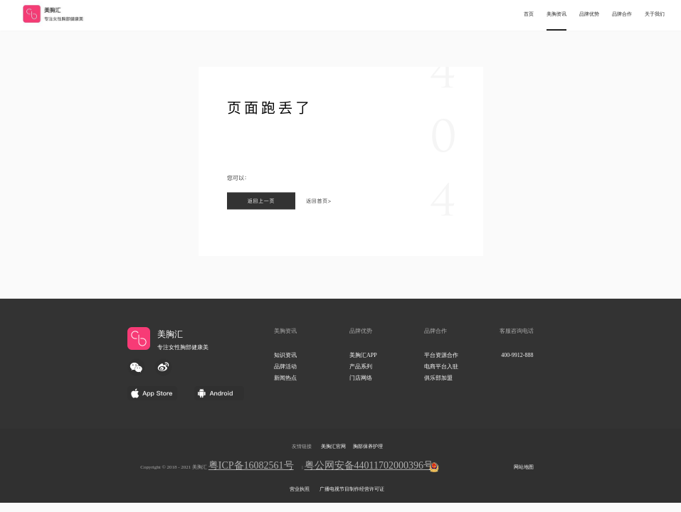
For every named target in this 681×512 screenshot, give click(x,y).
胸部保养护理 (368, 446)
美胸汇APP (363, 355)
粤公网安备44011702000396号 (369, 465)
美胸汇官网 (333, 446)
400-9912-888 (517, 355)
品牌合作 (622, 14)
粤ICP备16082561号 (251, 465)
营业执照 (300, 489)
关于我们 (655, 14)
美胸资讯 (556, 14)
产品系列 (360, 366)
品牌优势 (589, 14)
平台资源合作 (441, 355)
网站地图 (524, 467)
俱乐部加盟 (438, 378)
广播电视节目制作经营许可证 (352, 489)
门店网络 (360, 378)
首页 (529, 14)
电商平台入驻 (441, 366)
